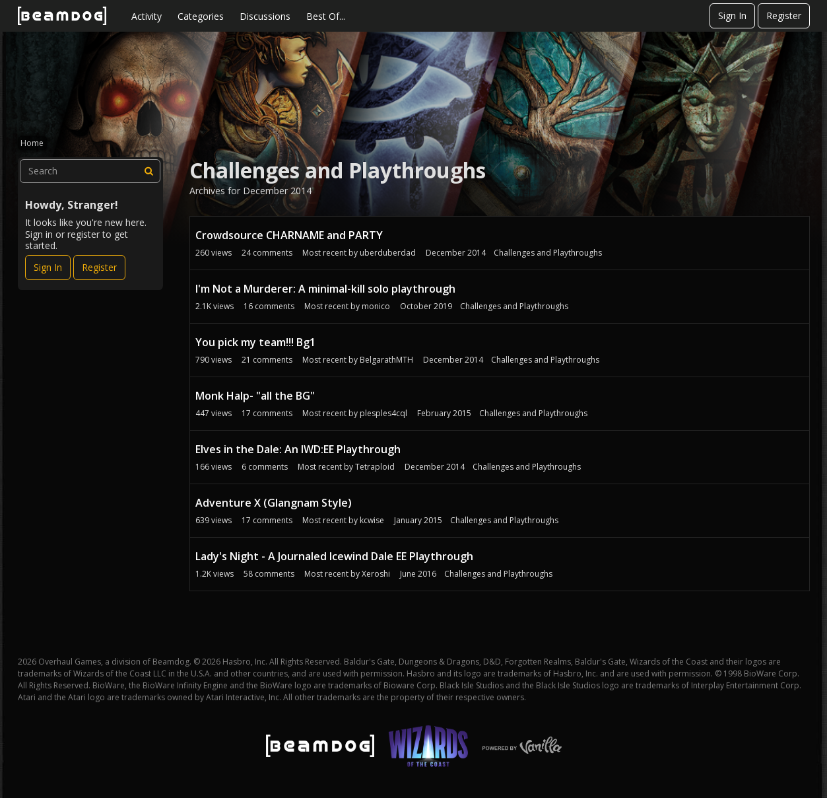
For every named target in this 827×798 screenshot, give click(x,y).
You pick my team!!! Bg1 (255, 342)
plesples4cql (383, 413)
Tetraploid (375, 466)
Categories (201, 16)
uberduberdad (388, 252)
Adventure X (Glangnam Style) (273, 502)
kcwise (372, 520)
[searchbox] (90, 171)
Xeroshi (376, 573)
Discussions (265, 16)
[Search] (148, 171)
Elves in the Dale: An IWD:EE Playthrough (298, 449)
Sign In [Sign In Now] (48, 267)
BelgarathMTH (386, 359)
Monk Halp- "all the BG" (255, 395)
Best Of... (325, 16)
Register (783, 15)
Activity (146, 16)
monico (376, 306)
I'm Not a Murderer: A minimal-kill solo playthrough (325, 288)
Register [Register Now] (99, 267)
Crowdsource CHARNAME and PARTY (289, 235)
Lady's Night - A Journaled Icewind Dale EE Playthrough (334, 556)
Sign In (732, 15)
